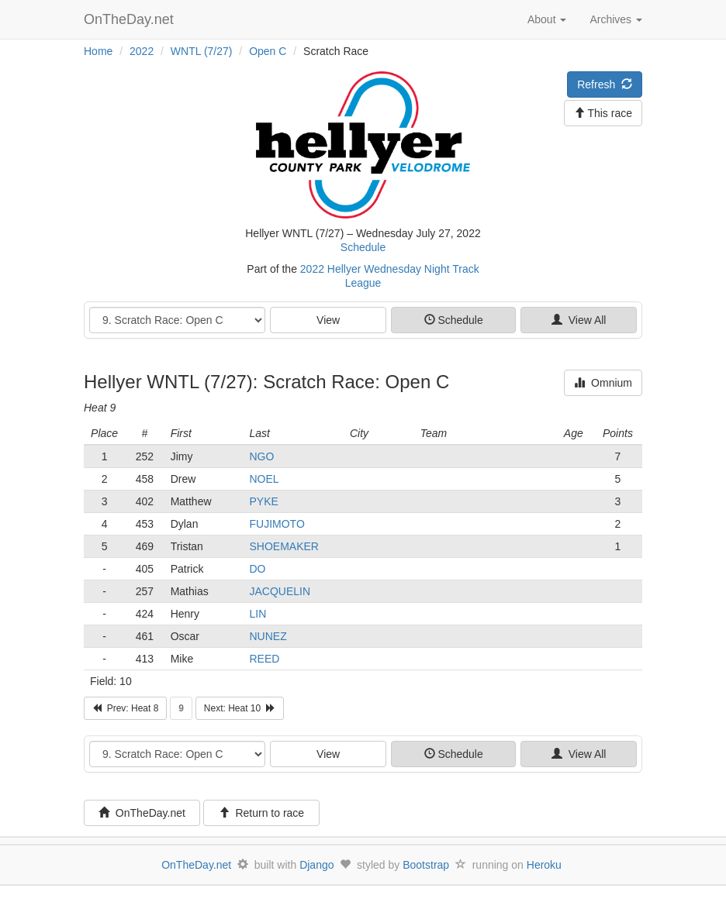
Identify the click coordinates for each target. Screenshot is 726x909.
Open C (267, 51)
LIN (257, 614)
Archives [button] (615, 19)
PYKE (263, 501)
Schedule (363, 247)
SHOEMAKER (283, 546)
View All (579, 320)
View (328, 320)
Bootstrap (426, 865)
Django (316, 865)
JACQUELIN (279, 591)
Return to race (262, 813)
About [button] (546, 19)
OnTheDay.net (131, 19)
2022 (142, 51)
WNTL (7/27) (202, 51)
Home (98, 51)
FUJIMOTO (276, 524)
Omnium (603, 383)
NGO (261, 456)
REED (264, 658)
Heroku (544, 865)
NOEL (263, 479)
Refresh (604, 84)
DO (257, 569)
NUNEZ (267, 636)
